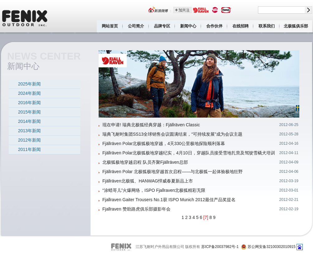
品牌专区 (162, 26)
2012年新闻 (29, 140)
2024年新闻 (29, 93)
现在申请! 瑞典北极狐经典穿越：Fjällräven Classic (151, 124)
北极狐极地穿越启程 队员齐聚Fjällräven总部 (145, 162)
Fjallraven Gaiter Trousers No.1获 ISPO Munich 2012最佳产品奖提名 (169, 199)
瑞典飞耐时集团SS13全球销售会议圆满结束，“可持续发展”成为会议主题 (172, 134)
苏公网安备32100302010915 (271, 247)
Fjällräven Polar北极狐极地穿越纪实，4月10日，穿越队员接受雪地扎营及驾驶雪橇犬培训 (188, 152)
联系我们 (267, 26)
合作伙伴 (214, 26)
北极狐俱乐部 (296, 26)
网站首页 (110, 26)
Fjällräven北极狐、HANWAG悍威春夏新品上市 (147, 180)
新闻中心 (188, 26)
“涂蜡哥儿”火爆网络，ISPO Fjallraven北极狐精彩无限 (153, 190)
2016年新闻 (29, 102)
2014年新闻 (29, 121)
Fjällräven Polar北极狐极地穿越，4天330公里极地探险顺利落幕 (163, 143)
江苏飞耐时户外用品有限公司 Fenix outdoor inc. (25, 16)
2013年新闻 (29, 130)
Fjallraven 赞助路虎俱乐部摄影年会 (136, 208)
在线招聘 (240, 26)
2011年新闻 (29, 149)
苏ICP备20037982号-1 (220, 247)
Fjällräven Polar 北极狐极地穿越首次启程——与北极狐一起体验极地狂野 (172, 171)
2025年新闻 (29, 83)
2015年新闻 (29, 111)
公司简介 (136, 26)
